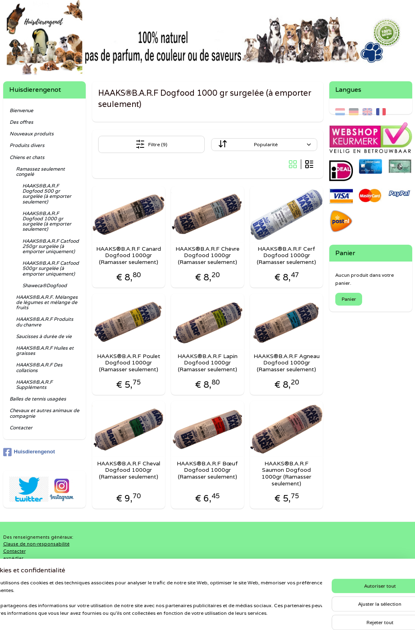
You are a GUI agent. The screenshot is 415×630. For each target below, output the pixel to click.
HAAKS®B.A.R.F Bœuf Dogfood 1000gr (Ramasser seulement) (207, 470)
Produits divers (27, 145)
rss (196, 615)
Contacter (21, 428)
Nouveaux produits (32, 134)
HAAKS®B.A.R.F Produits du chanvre (44, 321)
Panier (349, 299)
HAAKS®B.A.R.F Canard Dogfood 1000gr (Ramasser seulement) (128, 256)
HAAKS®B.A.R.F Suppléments (34, 384)
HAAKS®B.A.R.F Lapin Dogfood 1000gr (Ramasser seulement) (207, 363)
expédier (13, 558)
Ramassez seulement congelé (40, 171)
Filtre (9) (151, 144)
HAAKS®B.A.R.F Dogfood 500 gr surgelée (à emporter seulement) (46, 194)
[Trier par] (264, 145)
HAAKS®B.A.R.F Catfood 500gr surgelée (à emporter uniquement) (50, 268)
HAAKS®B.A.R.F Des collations (39, 367)
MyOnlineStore (301, 615)
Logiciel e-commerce (227, 615)
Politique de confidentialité (34, 565)
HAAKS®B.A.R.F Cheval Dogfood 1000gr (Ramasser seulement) (128, 470)
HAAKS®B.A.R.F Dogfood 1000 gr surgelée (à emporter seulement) (46, 221)
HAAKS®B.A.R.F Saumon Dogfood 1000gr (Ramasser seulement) (286, 473)
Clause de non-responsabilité (36, 544)
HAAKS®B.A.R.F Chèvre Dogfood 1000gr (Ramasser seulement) (207, 256)
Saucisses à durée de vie (44, 336)
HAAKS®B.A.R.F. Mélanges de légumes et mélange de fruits (47, 302)
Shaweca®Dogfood (44, 285)
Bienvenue (21, 110)
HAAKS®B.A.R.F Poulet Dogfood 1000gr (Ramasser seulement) (128, 363)
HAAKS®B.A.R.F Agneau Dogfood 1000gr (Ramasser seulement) (287, 363)
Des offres (21, 122)
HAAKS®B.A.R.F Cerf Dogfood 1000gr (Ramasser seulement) (286, 256)
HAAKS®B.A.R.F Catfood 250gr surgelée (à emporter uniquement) (50, 246)
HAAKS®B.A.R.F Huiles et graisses (45, 350)
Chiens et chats (27, 157)
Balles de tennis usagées (38, 399)
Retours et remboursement (33, 572)
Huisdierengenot (29, 452)
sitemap (180, 615)
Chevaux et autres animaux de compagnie (44, 413)
